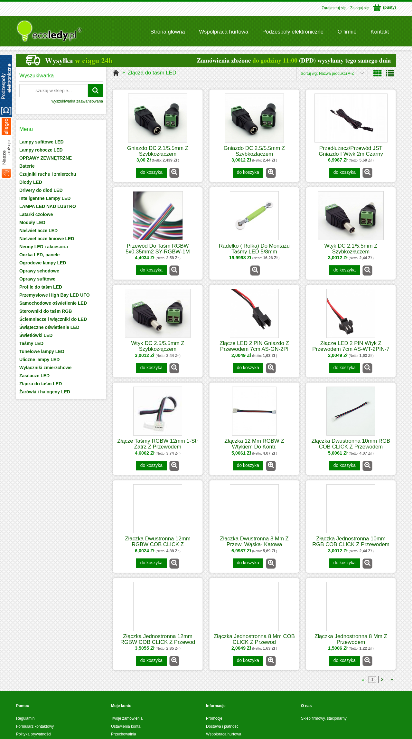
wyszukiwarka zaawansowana (77, 101)
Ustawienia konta (125, 726)
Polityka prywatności (33, 734)
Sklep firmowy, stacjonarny (324, 718)
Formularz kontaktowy (35, 726)
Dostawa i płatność (222, 726)
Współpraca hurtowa (223, 734)
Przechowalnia (123, 734)
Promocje (214, 718)
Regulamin (25, 718)
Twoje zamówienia (127, 718)
